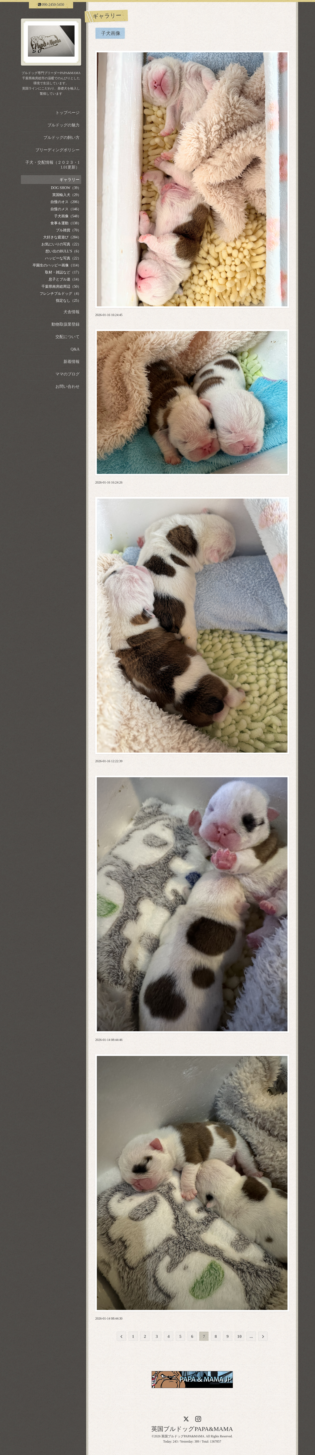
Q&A (75, 349)
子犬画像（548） (67, 216)
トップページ (67, 112)
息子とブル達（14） (65, 279)
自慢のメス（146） (65, 209)
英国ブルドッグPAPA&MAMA (192, 1429)
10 (239, 1336)
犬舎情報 (71, 312)
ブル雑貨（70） (68, 230)
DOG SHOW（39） (66, 188)
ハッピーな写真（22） (63, 258)
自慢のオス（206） (65, 202)
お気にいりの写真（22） (61, 244)
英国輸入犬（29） (66, 195)
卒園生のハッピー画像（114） (57, 265)
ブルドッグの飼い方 (61, 137)
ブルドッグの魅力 (63, 125)
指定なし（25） (68, 301)
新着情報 (71, 361)
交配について (67, 336)
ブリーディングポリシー (57, 150)
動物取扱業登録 (65, 324)
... (251, 1336)
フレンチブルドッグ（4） (60, 294)
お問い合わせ (67, 386)
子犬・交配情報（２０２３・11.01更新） (52, 164)
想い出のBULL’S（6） (63, 251)
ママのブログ (67, 374)
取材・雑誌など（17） (63, 272)
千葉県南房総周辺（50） (61, 286)
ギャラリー (69, 179)
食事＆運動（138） (65, 223)
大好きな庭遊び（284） (62, 237)
